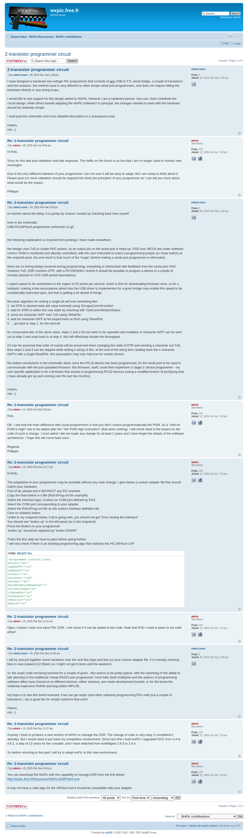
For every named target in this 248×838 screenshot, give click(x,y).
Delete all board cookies (203, 825)
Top (239, 133)
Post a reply (16, 61)
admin (16, 145)
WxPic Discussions (41, 36)
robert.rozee (20, 75)
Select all (24, 553)
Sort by (136, 797)
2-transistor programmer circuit (38, 54)
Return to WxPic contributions (25, 815)
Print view (229, 36)
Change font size (237, 36)
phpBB (108, 832)
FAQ (226, 43)
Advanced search (230, 17)
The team (181, 825)
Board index (19, 36)
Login (237, 43)
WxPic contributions (69, 36)
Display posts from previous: (93, 797)
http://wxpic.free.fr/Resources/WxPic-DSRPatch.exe (43, 779)
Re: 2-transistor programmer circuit (38, 141)
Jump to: (170, 816)
